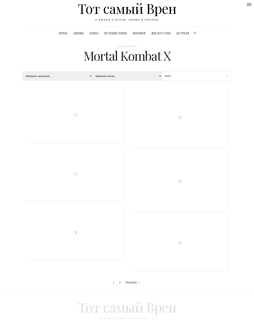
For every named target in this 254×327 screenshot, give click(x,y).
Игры (63, 33)
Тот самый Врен (127, 307)
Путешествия (115, 33)
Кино (94, 33)
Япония (139, 33)
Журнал (182, 33)
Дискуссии (161, 33)
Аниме (78, 33)
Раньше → (133, 282)
